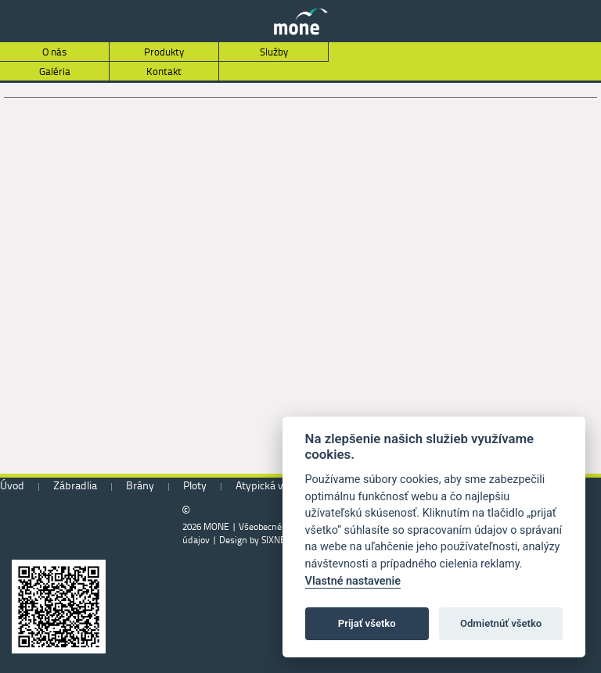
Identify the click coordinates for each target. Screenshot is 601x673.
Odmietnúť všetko (501, 623)
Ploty (195, 485)
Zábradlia (75, 485)
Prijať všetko (367, 623)
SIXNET (275, 539)
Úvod (12, 485)
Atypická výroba (273, 485)
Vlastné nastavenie (353, 581)
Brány (140, 485)
